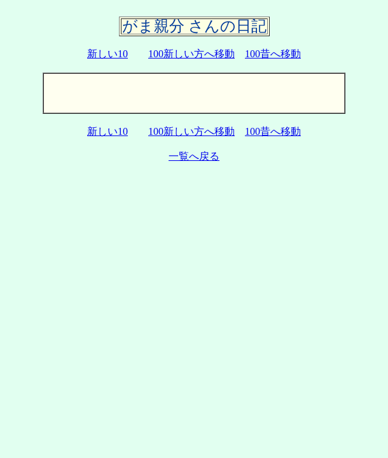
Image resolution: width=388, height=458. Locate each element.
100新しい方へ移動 (191, 53)
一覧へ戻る (194, 156)
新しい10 (107, 53)
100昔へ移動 (273, 53)
